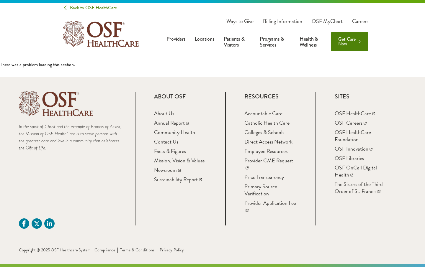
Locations (204, 39)
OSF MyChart (327, 21)
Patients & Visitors (234, 42)
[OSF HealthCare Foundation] (353, 135)
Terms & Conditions (137, 250)
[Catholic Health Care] (267, 123)
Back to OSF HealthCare (93, 7)
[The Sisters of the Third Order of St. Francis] (359, 187)
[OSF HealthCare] (355, 113)
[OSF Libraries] (349, 158)
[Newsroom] (167, 170)
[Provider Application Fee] (270, 206)
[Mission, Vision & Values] (179, 160)
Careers (360, 21)
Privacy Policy (172, 250)
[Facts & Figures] (170, 151)
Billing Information (282, 21)
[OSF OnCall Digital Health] (356, 171)
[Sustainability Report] (178, 179)
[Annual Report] (171, 123)
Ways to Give (240, 21)
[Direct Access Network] (268, 142)
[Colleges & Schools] (264, 132)
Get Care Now (347, 41)
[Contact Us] (166, 142)
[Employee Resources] (265, 151)
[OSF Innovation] (353, 149)
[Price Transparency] (264, 177)
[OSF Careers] (351, 123)
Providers (175, 39)
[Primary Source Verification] (260, 189)
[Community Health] (174, 132)
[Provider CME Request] (268, 164)
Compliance (104, 250)
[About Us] (164, 113)
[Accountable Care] (263, 113)
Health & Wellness (309, 42)
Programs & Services (272, 42)
